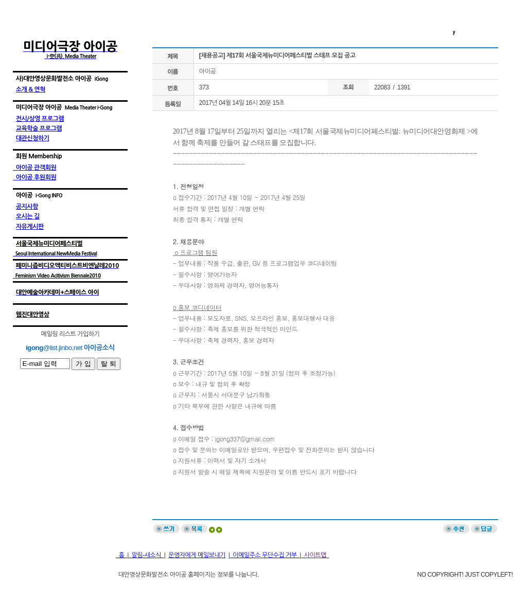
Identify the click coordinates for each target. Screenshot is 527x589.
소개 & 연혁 (30, 89)
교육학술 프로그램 (39, 128)
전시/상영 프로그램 (40, 119)
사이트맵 (315, 555)
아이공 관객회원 (34, 167)
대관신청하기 (32, 138)
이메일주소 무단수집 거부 (265, 555)
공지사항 (27, 207)
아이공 (207, 71)
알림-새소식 (146, 555)
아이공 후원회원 (34, 177)
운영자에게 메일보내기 (196, 555)
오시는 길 (28, 216)
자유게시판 (30, 227)
